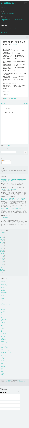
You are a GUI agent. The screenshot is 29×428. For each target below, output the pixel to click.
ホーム (14, 103)
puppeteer (3, 322)
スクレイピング (4, 346)
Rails (2, 324)
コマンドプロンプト (5, 344)
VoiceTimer (3, 333)
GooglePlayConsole (5, 305)
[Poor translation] (5, 393)
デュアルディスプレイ (5, 350)
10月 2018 (2, 253)
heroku (2, 306)
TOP (27, 384)
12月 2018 (2, 250)
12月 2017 (2, 267)
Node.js (3, 316)
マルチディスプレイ (5, 355)
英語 (2, 363)
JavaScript (3, 311)
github (2, 303)
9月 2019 (1, 240)
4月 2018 (2, 263)
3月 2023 (2, 232)
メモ (2, 357)
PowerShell (3, 319)
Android (3, 282)
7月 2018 (2, 258)
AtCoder (3, 287)
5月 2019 (2, 245)
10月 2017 (2, 270)
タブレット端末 (4, 347)
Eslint (2, 297)
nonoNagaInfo (8, 2)
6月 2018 (2, 259)
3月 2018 (2, 264)
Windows (3, 338)
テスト (2, 349)
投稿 (3, 160)
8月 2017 (2, 274)
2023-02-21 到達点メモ (5, 217)
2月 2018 (2, 266)
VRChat (2, 335)
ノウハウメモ (4, 354)
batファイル (3, 289)
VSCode (3, 336)
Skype (2, 327)
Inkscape (3, 309)
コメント (4, 163)
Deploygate (3, 295)
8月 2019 (2, 242)
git (1, 301)
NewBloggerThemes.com (21, 381)
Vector (2, 331)
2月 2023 (2, 234)
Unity (2, 330)
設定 (2, 368)
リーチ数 (3, 358)
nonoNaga (16, 44)
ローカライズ (4, 362)
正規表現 (3, 366)
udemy (2, 328)
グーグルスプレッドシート (6, 343)
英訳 (2, 365)
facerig (2, 298)
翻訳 (2, 376)
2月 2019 (2, 247)
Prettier (2, 320)
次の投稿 (3, 103)
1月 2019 (1, 248)
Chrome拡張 (4, 292)
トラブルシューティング (6, 352)
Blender (3, 290)
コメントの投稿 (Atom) (8, 145)
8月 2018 (2, 256)
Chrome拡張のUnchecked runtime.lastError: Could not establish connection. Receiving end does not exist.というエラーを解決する (13, 180)
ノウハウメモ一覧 (5, 22)
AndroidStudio (4, 284)
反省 (2, 374)
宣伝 (2, 369)
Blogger (17, 28)
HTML (2, 308)
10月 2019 (2, 239)
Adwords (3, 281)
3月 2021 (2, 236)
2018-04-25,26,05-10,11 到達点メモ (8, 189)
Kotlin (2, 314)
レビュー (3, 360)
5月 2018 (2, 261)
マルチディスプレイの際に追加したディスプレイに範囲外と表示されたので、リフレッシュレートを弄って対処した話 (14, 199)
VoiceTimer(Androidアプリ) (8, 13)
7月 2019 (1, 244)
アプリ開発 (3, 339)
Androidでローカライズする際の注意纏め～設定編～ (12, 208)
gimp (2, 300)
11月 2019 (2, 237)
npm (2, 317)
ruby (2, 325)
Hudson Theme (7, 381)
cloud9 (2, 293)
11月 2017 (2, 269)
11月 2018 (2, 251)
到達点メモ (6, 98)
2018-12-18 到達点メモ (14, 42)
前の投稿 (26, 103)
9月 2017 (1, 272)
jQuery (2, 312)
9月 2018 (2, 255)
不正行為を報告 (4, 32)
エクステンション (4, 341)
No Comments (13, 98)
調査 (2, 371)
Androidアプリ (4, 285)
